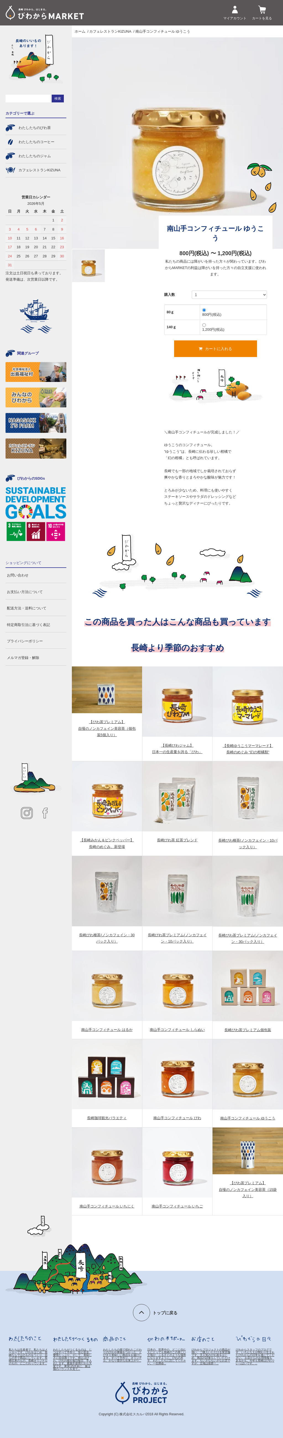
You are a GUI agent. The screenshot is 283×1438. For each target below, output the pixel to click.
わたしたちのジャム (35, 156)
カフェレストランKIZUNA (110, 31)
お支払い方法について (25, 592)
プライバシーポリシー (25, 641)
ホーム (80, 31)
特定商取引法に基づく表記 (28, 625)
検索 (57, 98)
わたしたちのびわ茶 (35, 128)
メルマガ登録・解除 (23, 658)
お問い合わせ (17, 575)
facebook (45, 813)
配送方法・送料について (26, 608)
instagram (26, 813)
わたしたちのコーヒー (36, 142)
